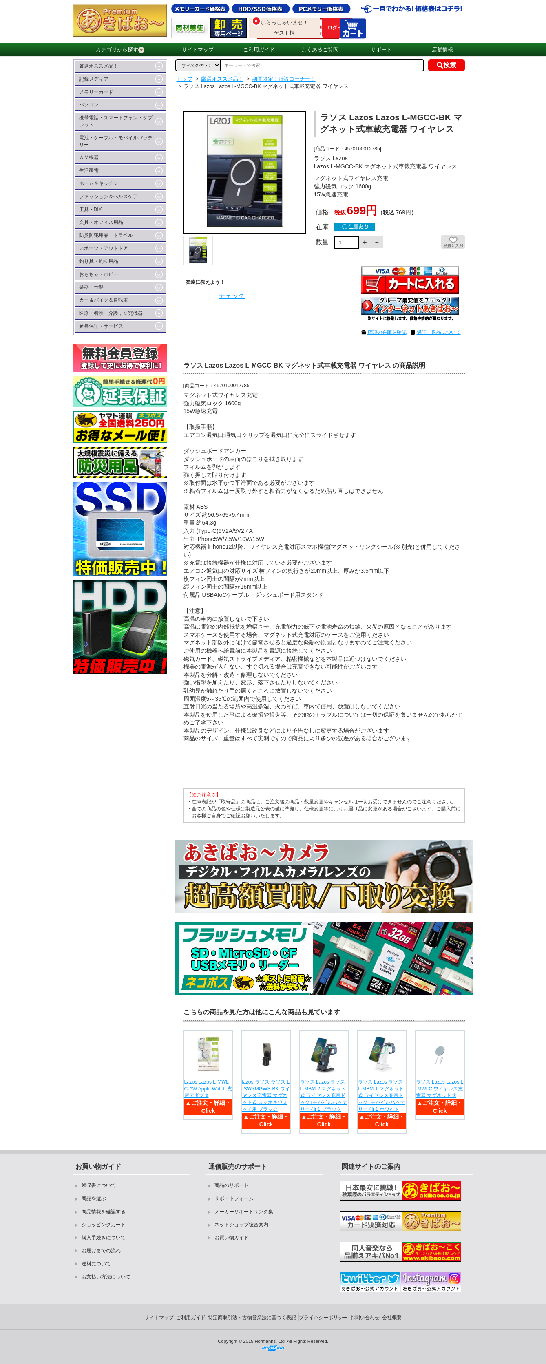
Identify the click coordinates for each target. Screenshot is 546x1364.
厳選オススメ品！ (98, 66)
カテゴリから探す (120, 49)
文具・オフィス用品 (101, 222)
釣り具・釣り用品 (98, 261)
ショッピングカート (104, 1224)
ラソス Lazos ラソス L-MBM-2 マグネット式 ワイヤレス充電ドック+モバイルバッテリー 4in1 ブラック (323, 1095)
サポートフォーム (234, 1198)
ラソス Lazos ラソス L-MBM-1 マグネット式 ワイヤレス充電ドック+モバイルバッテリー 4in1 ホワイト (381, 1095)
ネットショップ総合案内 (241, 1224)
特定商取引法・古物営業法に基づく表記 (252, 1317)
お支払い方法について (106, 1277)
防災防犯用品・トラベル (106, 235)
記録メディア (93, 79)
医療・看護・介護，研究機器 (111, 313)
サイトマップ (198, 49)
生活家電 (89, 170)
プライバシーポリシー (323, 1317)
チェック (232, 295)
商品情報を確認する (104, 1211)
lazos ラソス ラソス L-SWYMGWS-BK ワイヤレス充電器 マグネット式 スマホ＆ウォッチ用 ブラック (266, 1095)
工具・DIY (90, 209)
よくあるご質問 (319, 49)
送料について (96, 1264)
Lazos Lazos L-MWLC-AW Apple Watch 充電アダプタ (208, 1089)
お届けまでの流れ (101, 1251)
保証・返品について (439, 332)
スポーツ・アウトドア (103, 248)
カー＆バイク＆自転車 (103, 300)
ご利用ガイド (259, 49)
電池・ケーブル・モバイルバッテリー (116, 141)
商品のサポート (231, 1185)
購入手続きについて (104, 1237)
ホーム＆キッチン (98, 183)
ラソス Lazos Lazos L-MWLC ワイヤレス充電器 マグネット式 (440, 1089)
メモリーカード (96, 92)
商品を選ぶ (94, 1198)
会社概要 (392, 1317)
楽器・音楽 (91, 287)
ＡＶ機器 (89, 157)
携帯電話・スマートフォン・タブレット (116, 121)
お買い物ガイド (231, 1237)
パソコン (89, 105)
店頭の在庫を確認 (387, 332)
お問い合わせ (365, 1317)
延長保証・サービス (101, 326)
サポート (381, 49)
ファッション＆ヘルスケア (108, 196)
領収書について (99, 1185)
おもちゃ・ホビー (98, 274)
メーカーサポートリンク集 (243, 1211)
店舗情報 (442, 49)
